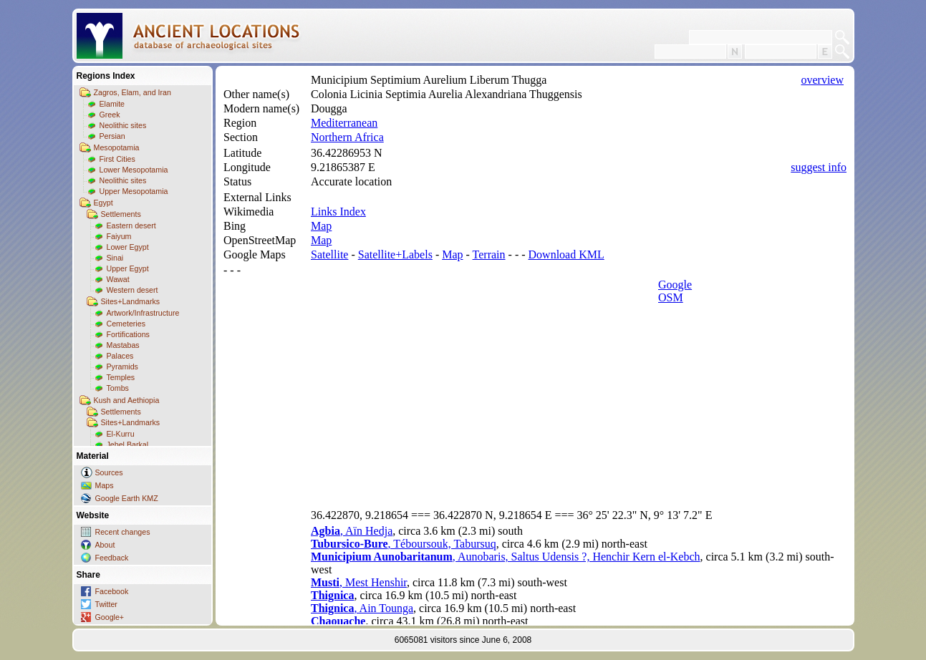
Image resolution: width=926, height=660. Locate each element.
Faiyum (119, 236)
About (105, 544)
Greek (110, 114)
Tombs (118, 388)
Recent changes (122, 532)
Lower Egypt (128, 247)
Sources (109, 472)
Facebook (112, 591)
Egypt (103, 202)
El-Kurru (121, 434)
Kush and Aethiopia (127, 400)
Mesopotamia (117, 147)
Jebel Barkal (128, 444)
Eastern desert (131, 225)
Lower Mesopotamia (134, 169)
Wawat (118, 279)
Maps (104, 485)
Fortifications (128, 334)
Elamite (112, 104)
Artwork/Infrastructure (143, 313)
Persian (112, 136)
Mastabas (123, 345)
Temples (121, 377)
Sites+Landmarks (130, 301)
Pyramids (122, 366)
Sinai (115, 257)
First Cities (117, 159)
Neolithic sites (123, 125)
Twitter (106, 604)
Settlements (121, 214)
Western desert (132, 290)
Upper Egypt (128, 268)
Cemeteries (126, 323)
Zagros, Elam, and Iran (132, 92)
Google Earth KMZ (126, 498)
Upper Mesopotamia (134, 191)
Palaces (120, 355)
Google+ (110, 617)
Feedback (112, 557)
